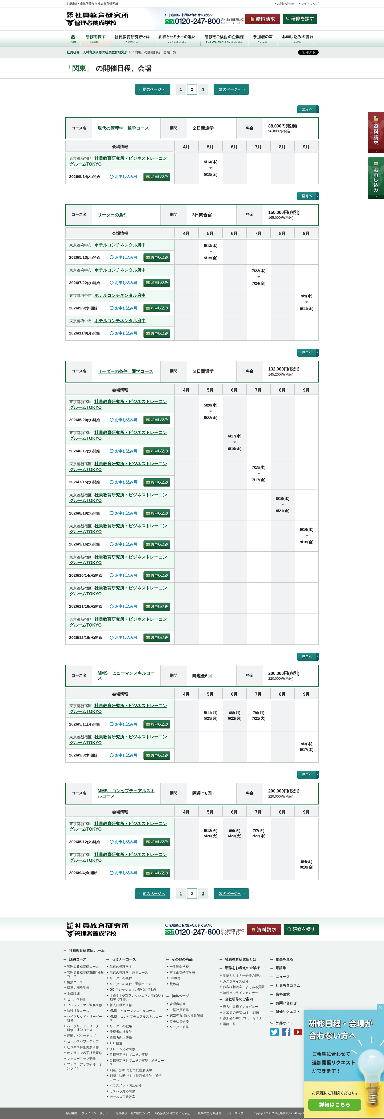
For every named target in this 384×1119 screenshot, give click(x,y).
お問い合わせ (286, 3)
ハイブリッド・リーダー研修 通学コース (84, 1028)
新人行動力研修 (121, 1005)
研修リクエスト (288, 1012)
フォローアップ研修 (81, 1059)
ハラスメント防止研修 (126, 1085)
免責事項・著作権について (133, 1113)
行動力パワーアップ (81, 1036)
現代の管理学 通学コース (123, 128)
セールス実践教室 (122, 1097)
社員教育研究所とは (240, 959)
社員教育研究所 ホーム (87, 951)
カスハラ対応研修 (122, 1091)
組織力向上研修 (121, 1038)
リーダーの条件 (112, 214)
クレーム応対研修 (122, 1049)
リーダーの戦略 (121, 1026)
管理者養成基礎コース (83, 967)
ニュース (283, 977)
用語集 (281, 968)
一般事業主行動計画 (208, 1113)
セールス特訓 (76, 999)
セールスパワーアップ (83, 1041)
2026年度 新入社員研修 (186, 1015)
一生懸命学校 (179, 967)
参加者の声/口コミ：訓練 (241, 1012)
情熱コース (75, 982)
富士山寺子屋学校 (182, 972)
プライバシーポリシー (96, 1113)
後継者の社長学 (121, 1032)
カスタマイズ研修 (236, 981)
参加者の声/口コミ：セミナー (244, 1018)
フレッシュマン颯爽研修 (84, 1005)
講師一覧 (229, 1024)
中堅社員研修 (179, 1010)
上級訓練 (73, 993)
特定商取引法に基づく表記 (172, 1113)
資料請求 (283, 994)
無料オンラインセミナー (240, 993)
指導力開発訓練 (78, 988)
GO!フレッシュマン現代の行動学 (133, 989)
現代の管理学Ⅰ (121, 967)
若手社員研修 (179, 1021)
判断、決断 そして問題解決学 (131, 1070)
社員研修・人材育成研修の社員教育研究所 (97, 52)
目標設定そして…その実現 (129, 1055)
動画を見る (284, 959)
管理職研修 (178, 1004)
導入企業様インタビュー (240, 1007)
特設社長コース (78, 1011)
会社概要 (71, 1113)
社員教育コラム (288, 985)
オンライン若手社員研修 (84, 1053)
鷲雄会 (174, 984)
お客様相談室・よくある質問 (244, 987)
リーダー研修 (179, 1027)
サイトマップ (310, 3)
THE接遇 (116, 1043)
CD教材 (175, 978)
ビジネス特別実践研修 (83, 1047)
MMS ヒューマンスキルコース (132, 1011)
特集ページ (180, 996)
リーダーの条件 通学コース (125, 371)
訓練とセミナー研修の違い (242, 975)
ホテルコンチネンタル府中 (120, 244)
